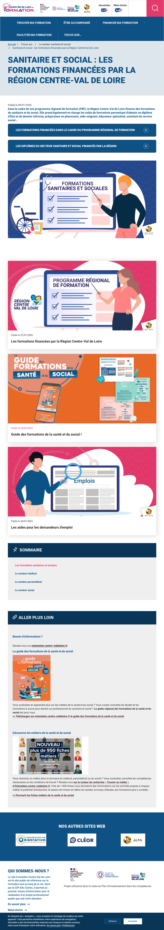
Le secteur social (24, 590)
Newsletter (104, 8)
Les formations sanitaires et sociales (36, 565)
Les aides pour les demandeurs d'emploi (42, 527)
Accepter (132, 921)
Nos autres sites (134, 8)
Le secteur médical (26, 573)
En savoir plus (17, 904)
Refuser (112, 921)
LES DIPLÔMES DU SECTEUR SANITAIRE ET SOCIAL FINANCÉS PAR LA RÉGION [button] (66, 146)
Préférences (68, 925)
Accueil (12, 44)
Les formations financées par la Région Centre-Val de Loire (56, 341)
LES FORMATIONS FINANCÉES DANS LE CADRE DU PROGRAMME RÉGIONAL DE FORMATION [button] (75, 130)
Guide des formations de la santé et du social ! (46, 434)
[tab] (82, 130)
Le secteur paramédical (28, 581)
